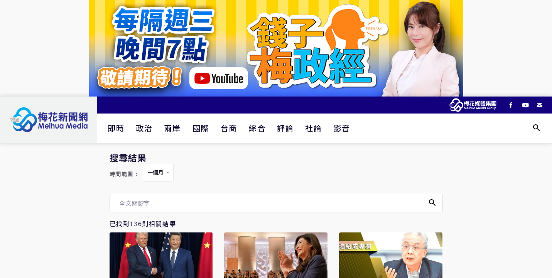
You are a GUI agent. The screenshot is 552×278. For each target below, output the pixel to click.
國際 (200, 128)
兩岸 (172, 128)
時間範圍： (125, 174)
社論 (313, 128)
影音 (342, 128)
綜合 (257, 128)
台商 (229, 128)
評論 (285, 128)
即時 (116, 128)
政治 (144, 128)
